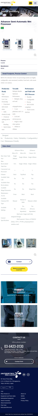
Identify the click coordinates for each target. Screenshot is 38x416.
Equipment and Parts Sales (8, 396)
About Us (23, 393)
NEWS (22, 396)
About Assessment (6, 403)
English (4, 387)
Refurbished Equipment (7, 398)
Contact (23, 398)
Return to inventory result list (19, 269)
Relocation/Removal (6, 407)
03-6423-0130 (13, 346)
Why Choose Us (5, 393)
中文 (10, 387)
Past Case (3, 405)
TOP (2, 391)
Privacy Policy (24, 400)
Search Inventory (5, 400)
